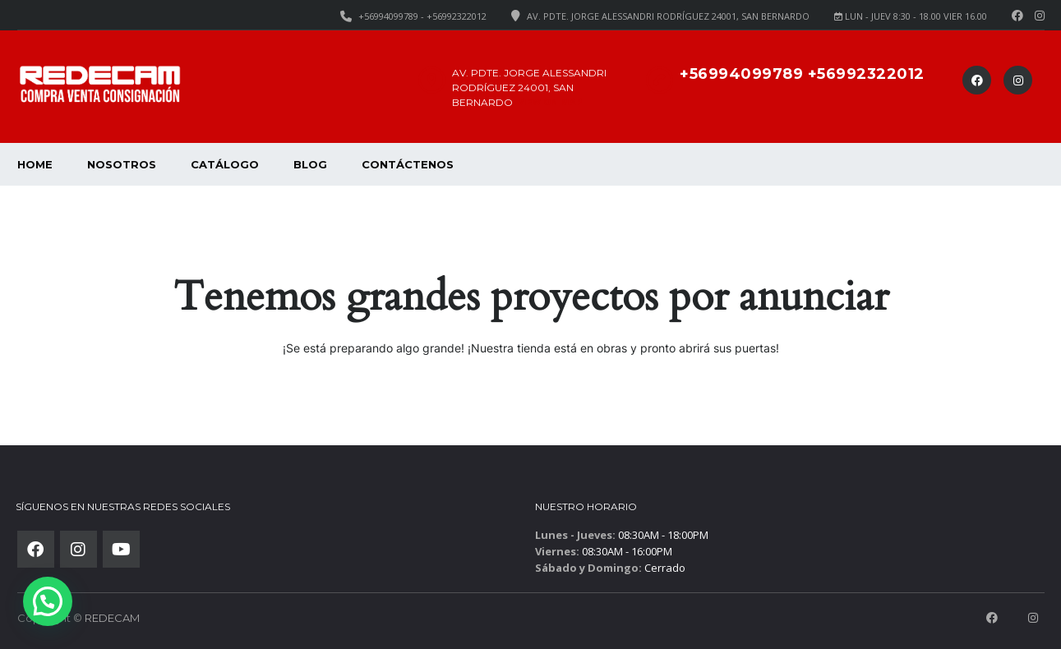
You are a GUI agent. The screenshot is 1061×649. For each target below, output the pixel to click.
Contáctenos (408, 164)
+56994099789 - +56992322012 (422, 16)
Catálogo (225, 164)
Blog (310, 164)
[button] (47, 601)
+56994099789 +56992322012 (802, 74)
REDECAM (112, 617)
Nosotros (121, 164)
